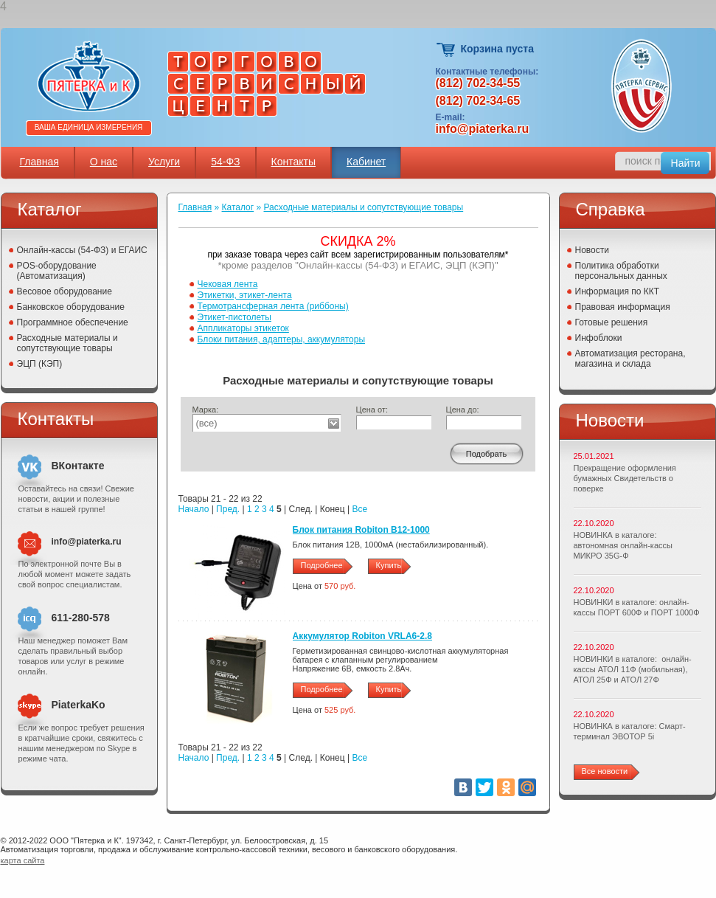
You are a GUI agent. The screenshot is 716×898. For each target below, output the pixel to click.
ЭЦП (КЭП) (40, 364)
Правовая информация (622, 307)
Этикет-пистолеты (234, 317)
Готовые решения (611, 322)
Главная (39, 161)
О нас (103, 161)
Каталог (238, 207)
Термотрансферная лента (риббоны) (273, 306)
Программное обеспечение (72, 322)
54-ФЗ (225, 161)
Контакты (293, 161)
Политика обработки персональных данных (621, 270)
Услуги (164, 161)
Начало (193, 509)
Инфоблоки (598, 338)
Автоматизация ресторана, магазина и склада (630, 358)
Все (359, 509)
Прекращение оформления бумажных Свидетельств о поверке (625, 478)
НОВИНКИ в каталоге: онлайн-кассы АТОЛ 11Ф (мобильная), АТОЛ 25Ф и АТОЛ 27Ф (633, 669)
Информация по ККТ (617, 291)
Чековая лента (228, 284)
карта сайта (23, 860)
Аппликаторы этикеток (243, 328)
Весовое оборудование (64, 291)
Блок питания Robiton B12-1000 (361, 530)
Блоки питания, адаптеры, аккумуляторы (282, 339)
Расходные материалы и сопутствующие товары (67, 343)
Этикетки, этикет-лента (245, 295)
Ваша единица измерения (89, 127)
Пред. (228, 509)
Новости (592, 250)
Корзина (446, 50)
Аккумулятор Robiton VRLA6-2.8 (362, 636)
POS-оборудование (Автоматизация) (57, 270)
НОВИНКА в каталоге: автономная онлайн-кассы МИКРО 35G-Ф (623, 545)
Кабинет (366, 161)
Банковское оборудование (71, 307)
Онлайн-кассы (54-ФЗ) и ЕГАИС (82, 250)
